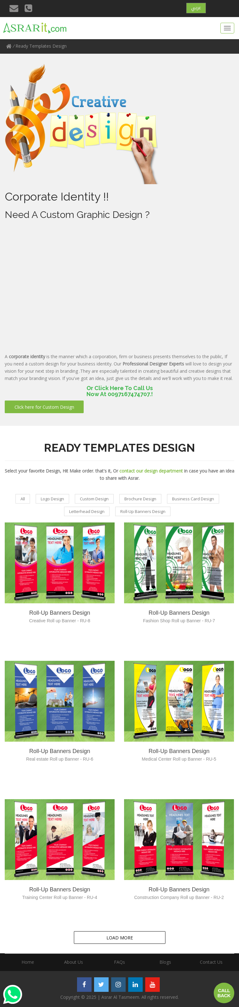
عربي (196, 7)
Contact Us (211, 962)
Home (27, 962)
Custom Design (94, 499)
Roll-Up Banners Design (142, 511)
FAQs (119, 962)
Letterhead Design (87, 511)
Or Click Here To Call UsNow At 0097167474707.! (120, 391)
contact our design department (151, 471)
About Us (73, 962)
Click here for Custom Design (44, 407)
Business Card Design (193, 499)
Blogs (165, 962)
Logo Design (52, 499)
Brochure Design (140, 499)
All (23, 499)
